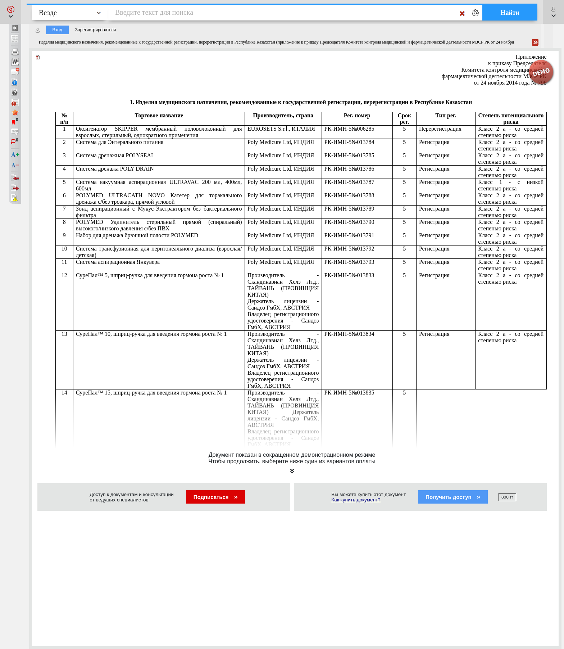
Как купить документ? (356, 499)
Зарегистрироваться (95, 29)
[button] (10, 12)
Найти (509, 12)
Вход (57, 29)
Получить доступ (453, 497)
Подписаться (216, 497)
